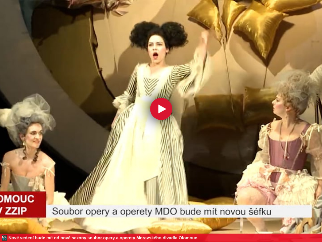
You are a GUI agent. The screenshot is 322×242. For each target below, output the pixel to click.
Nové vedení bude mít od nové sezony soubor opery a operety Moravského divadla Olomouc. (103, 237)
